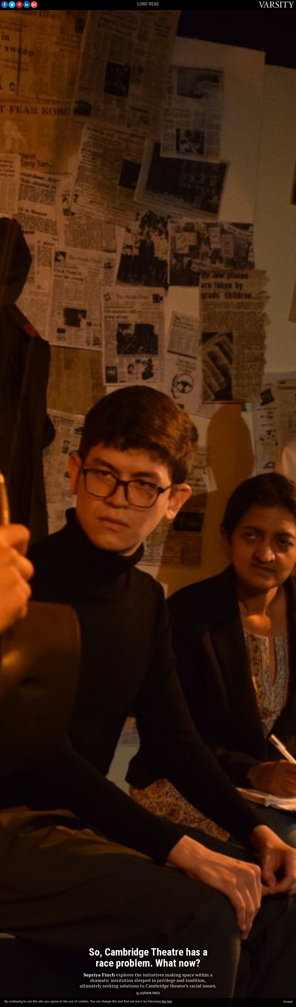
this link (167, 1001)
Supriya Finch (150, 993)
